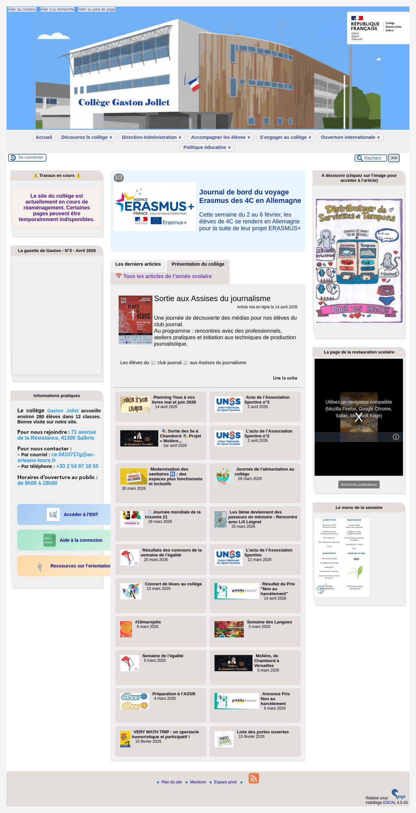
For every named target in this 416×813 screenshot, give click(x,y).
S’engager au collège (286, 137)
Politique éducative (207, 147)
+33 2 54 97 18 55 (77, 466)
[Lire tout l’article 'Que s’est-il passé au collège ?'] (208, 178)
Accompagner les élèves (221, 137)
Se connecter (31, 157)
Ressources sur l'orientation (72, 565)
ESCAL (389, 802)
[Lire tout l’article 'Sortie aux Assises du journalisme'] (285, 378)
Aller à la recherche (57, 9)
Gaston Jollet (62, 410)
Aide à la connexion (72, 540)
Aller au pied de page (96, 9)
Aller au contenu (22, 9)
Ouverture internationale (350, 137)
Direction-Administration (152, 137)
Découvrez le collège (87, 137)
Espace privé (224, 782)
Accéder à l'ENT (72, 514)
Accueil (44, 137)
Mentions (196, 782)
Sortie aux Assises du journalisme (212, 298)
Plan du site (170, 782)
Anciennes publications (359, 484)
